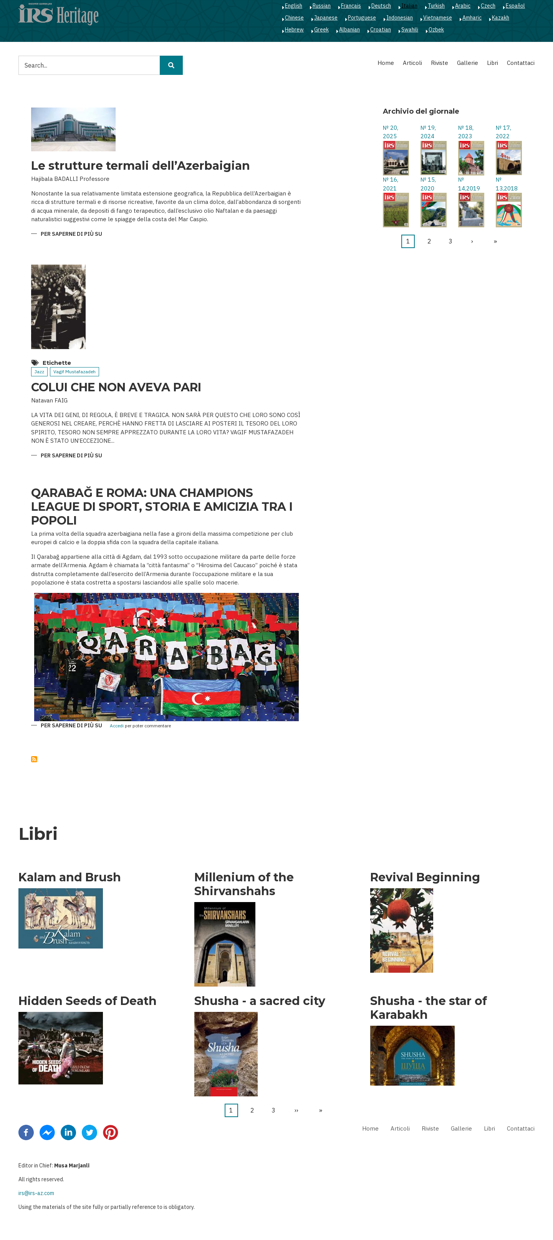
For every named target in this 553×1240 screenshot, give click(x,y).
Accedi (117, 725)
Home (385, 62)
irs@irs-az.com (36, 1193)
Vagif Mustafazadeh (74, 371)
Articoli (412, 62)
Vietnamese (437, 17)
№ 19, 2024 (428, 132)
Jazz (39, 371)
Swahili (409, 29)
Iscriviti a (34, 759)
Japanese (326, 17)
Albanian (349, 29)
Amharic (472, 17)
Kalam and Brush (69, 877)
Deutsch (381, 5)
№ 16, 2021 (390, 184)
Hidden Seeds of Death (87, 1001)
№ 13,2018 (507, 184)
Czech (488, 5)
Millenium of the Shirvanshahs (244, 884)
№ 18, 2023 (466, 132)
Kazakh (500, 17)
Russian (322, 5)
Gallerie (467, 62)
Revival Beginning (425, 877)
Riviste (439, 62)
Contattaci (521, 62)
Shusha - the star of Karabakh (428, 1008)
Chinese (294, 17)
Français (351, 5)
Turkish (436, 5)
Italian (409, 5)
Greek (321, 29)
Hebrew (294, 29)
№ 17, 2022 (503, 132)
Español (515, 5)
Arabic (462, 5)
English (293, 5)
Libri (492, 62)
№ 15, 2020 (428, 184)
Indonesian (399, 17)
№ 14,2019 (469, 184)
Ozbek (436, 29)
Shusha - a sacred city (259, 1001)
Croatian (380, 29)
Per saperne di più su (71, 234)
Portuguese (362, 17)
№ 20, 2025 (390, 132)
